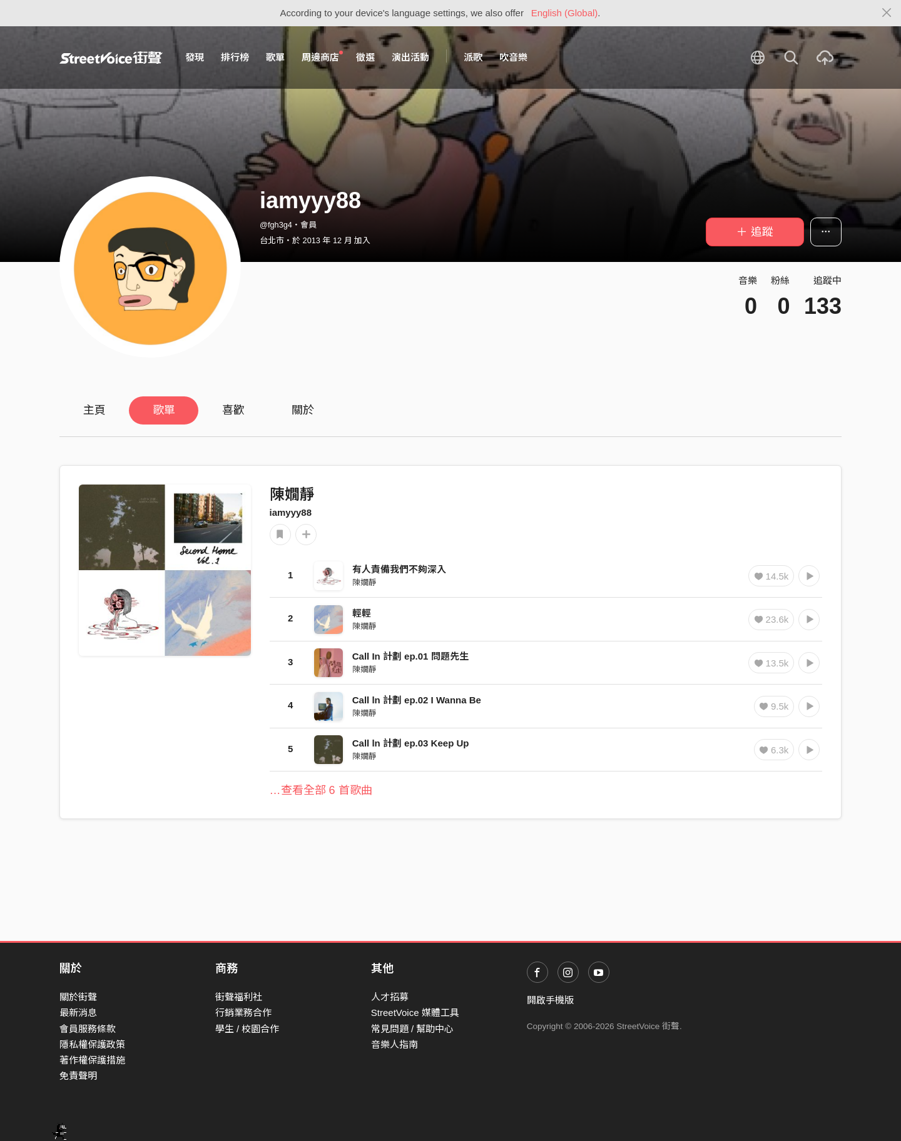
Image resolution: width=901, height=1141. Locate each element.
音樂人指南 (394, 1044)
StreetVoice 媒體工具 (415, 1012)
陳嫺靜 (292, 494)
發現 (194, 57)
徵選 (365, 57)
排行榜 (235, 57)
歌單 (275, 57)
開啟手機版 (550, 1000)
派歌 (473, 57)
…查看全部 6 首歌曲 (321, 790)
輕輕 (361, 613)
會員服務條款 (87, 1028)
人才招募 (390, 997)
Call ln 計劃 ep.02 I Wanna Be (416, 700)
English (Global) (564, 13)
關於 (303, 410)
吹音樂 (513, 57)
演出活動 (410, 57)
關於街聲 (78, 997)
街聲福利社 (238, 997)
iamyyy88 (291, 512)
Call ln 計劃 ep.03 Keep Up (410, 743)
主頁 (94, 410)
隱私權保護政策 (92, 1044)
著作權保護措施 (92, 1060)
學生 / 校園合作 (247, 1028)
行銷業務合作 (243, 1012)
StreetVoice (111, 57)
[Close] (887, 13)
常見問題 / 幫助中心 (412, 1028)
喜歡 (233, 410)
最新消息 (78, 1012)
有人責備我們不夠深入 (399, 569)
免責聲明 (78, 1075)
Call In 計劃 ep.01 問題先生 (410, 656)
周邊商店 (322, 57)
